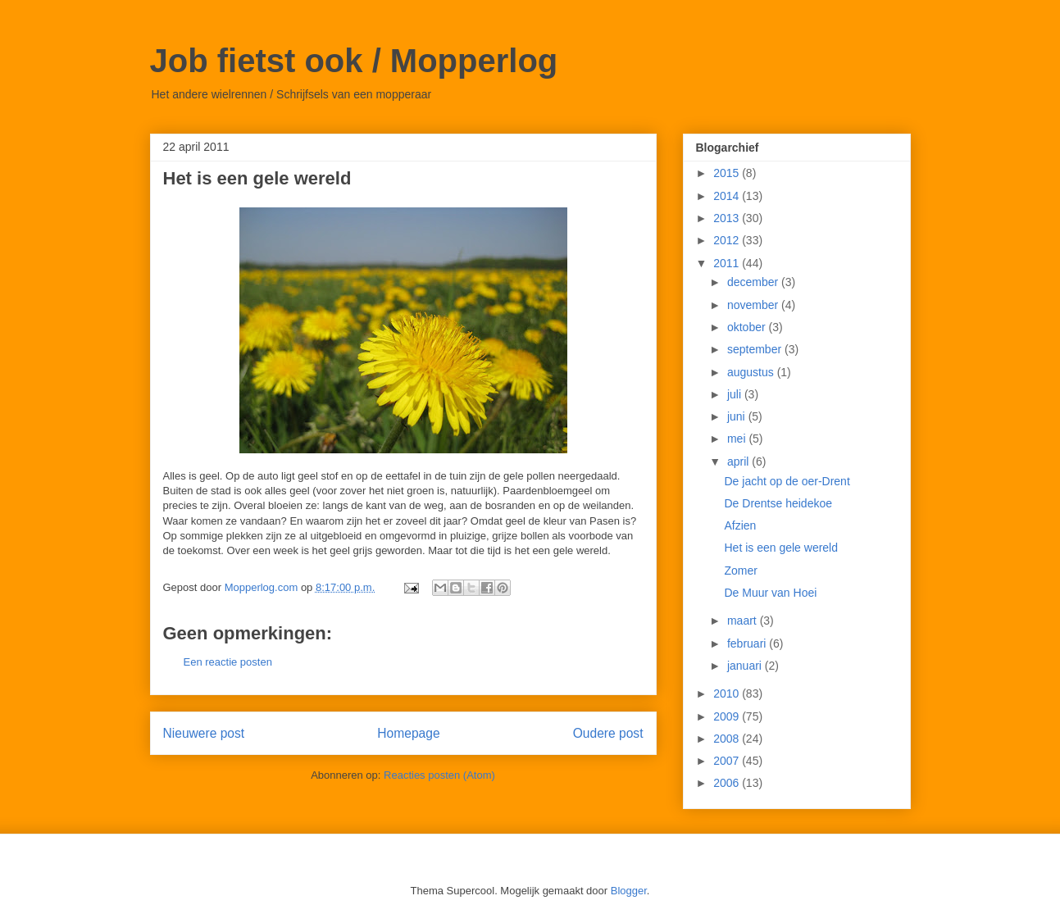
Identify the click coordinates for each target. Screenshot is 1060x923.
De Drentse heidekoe (778, 503)
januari (746, 665)
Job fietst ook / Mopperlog (354, 61)
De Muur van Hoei (770, 592)
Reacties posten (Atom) (439, 775)
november (754, 304)
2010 (727, 693)
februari (748, 643)
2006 (727, 782)
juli (735, 394)
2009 (727, 716)
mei (737, 438)
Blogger (629, 890)
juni (737, 416)
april (739, 461)
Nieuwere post (204, 733)
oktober (748, 327)
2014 (727, 195)
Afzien (740, 525)
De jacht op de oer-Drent (786, 481)
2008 (727, 738)
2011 (727, 263)
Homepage (408, 733)
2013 (727, 218)
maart (743, 620)
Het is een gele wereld (781, 547)
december (754, 282)
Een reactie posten (228, 662)
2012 (727, 240)
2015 (727, 173)
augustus (752, 372)
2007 (727, 760)
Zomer (740, 570)
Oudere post (608, 733)
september (756, 349)
